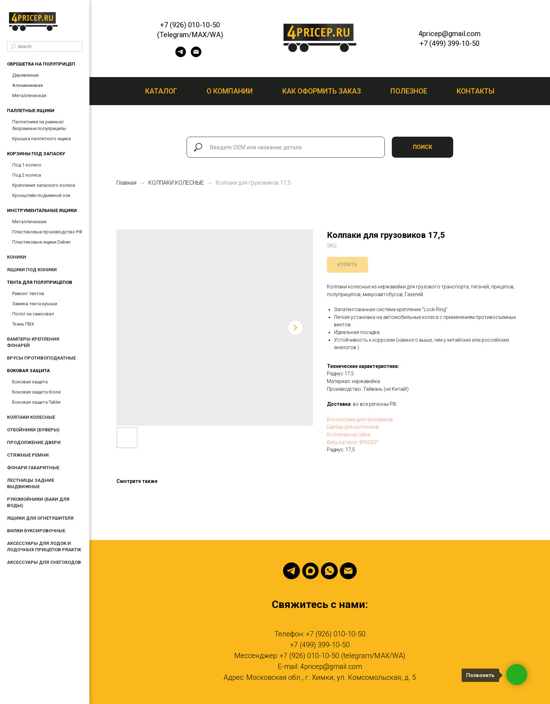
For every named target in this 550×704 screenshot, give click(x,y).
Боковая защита (30, 381)
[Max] (310, 570)
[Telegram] (291, 570)
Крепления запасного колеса (43, 185)
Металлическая (29, 95)
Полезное (408, 91)
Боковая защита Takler (36, 402)
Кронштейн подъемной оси (41, 195)
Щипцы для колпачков (353, 427)
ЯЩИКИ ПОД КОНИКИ (32, 269)
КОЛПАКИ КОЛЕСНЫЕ (31, 417)
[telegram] (180, 55)
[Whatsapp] (329, 570)
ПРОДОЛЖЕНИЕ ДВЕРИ (34, 442)
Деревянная (25, 75)
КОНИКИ (16, 257)
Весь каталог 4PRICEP (352, 442)
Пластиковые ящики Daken (41, 242)
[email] (196, 55)
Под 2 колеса (26, 175)
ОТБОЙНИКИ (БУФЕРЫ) (33, 429)
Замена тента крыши (34, 303)
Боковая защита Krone (36, 392)
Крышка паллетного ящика (41, 138)
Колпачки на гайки (348, 434)
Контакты (476, 91)
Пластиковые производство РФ (47, 231)
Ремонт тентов (28, 293)
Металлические (29, 221)
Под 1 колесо (26, 165)
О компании (230, 91)
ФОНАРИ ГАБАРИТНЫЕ (33, 467)
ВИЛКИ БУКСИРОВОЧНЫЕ (36, 530)
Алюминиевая (27, 85)
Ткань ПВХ (23, 324)
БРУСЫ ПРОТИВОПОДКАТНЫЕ (41, 358)
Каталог (161, 91)
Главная (126, 182)
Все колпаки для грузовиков (360, 419)
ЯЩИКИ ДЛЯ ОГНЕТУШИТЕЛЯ (40, 518)
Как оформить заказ (321, 91)
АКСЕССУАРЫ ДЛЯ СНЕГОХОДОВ (44, 562)
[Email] (348, 570)
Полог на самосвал (33, 313)
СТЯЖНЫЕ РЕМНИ (28, 455)
